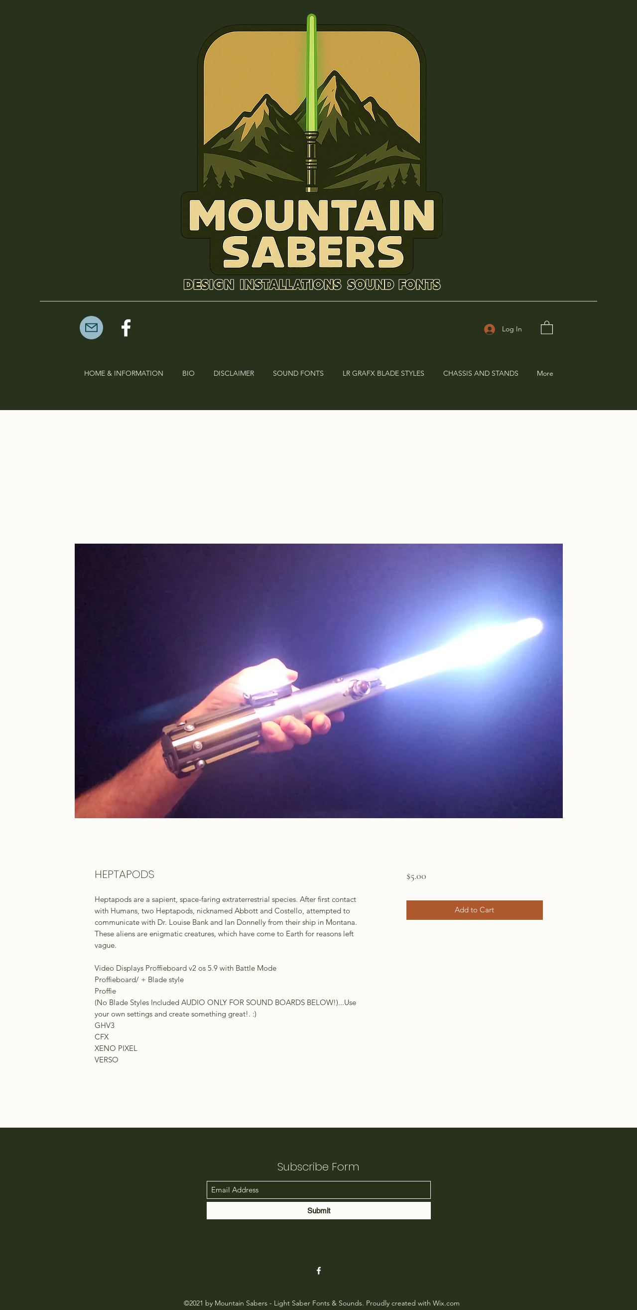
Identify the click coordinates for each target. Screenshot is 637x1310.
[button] (547, 327)
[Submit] (319, 1210)
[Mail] (91, 327)
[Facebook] (126, 327)
